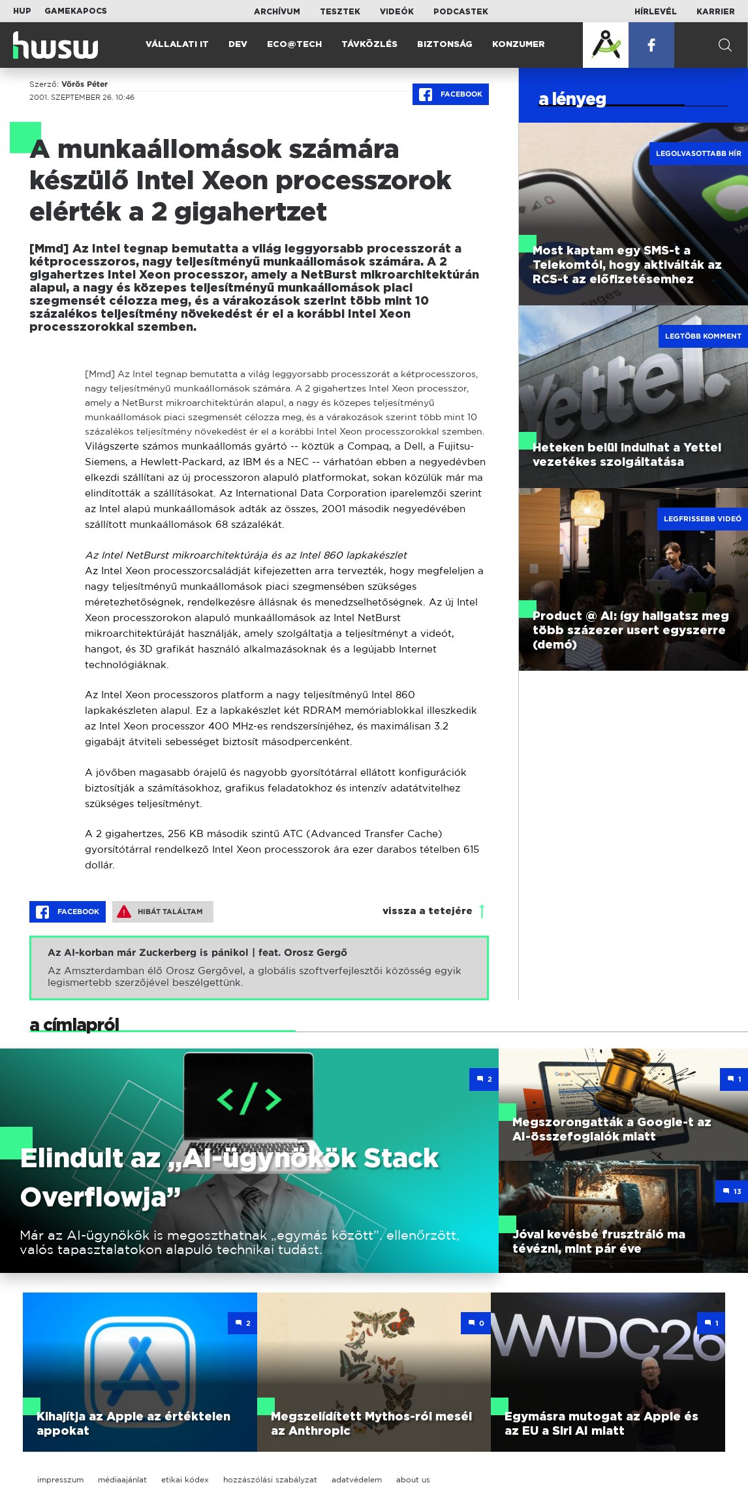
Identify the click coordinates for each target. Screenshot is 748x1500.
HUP (22, 11)
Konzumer (518, 44)
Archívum (277, 12)
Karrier (715, 12)
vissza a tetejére (427, 911)
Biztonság (445, 44)
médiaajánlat (122, 1479)
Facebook (450, 94)
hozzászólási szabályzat (270, 1479)
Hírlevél (655, 12)
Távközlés (369, 44)
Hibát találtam (160, 911)
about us (413, 1479)
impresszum (60, 1479)
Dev (237, 44)
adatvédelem (357, 1479)
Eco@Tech (294, 44)
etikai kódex (185, 1479)
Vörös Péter (84, 84)
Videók (397, 12)
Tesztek (340, 12)
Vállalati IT (177, 44)
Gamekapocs (75, 11)
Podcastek (460, 12)
